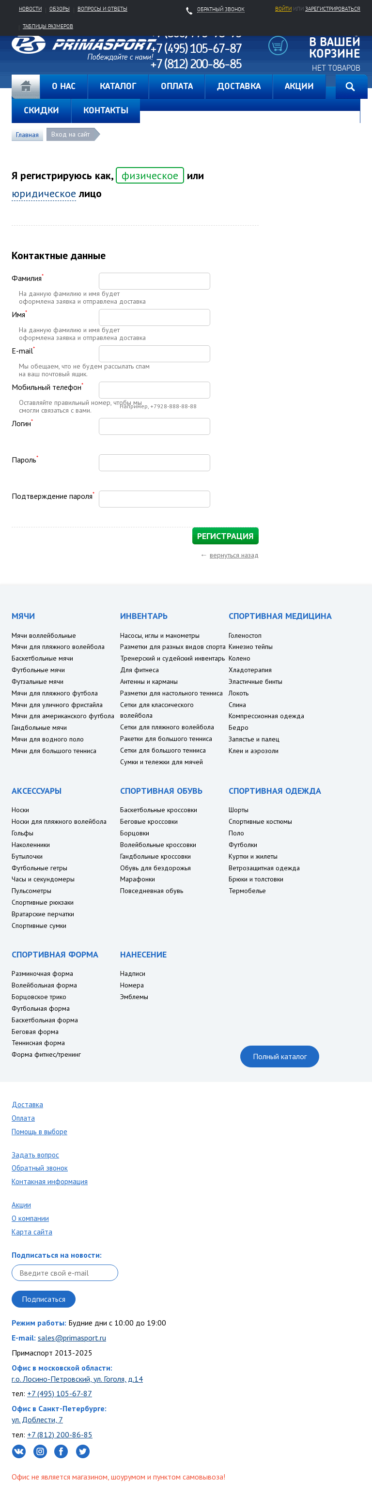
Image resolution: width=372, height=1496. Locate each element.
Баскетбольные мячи (42, 658)
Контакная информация (50, 1181)
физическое (147, 175)
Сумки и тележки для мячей (161, 761)
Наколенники (31, 844)
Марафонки (137, 879)
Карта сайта (32, 1231)
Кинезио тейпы (251, 646)
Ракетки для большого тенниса (166, 738)
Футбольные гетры (39, 868)
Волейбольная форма (44, 985)
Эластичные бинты (255, 681)
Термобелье (247, 890)
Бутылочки (27, 856)
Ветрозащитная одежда (264, 868)
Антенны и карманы (149, 681)
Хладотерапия (250, 669)
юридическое (44, 193)
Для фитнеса (139, 669)
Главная (26, 87)
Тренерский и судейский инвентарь (172, 658)
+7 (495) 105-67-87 (59, 1393)
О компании (30, 1218)
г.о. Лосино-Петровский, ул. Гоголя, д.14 (77, 1379)
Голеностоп (245, 635)
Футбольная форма (41, 1008)
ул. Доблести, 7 (37, 1419)
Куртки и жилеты (253, 856)
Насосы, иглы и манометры (160, 635)
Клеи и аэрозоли (254, 750)
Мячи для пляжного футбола (55, 693)
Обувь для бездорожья (155, 868)
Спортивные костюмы (260, 821)
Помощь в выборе (39, 1131)
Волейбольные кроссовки (158, 844)
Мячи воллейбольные (44, 635)
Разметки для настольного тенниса (171, 693)
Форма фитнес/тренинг (46, 1054)
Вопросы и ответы (102, 8)
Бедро (238, 727)
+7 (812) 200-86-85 (60, 1434)
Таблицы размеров (48, 26)
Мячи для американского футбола (63, 715)
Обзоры (59, 8)
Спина (237, 704)
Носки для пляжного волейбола (59, 821)
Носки (20, 809)
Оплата (23, 1118)
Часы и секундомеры (43, 879)
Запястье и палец (254, 739)
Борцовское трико (39, 996)
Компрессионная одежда (266, 715)
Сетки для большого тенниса (163, 750)
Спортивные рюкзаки (43, 902)
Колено (239, 658)
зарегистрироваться (332, 8)
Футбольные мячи (38, 669)
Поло (236, 833)
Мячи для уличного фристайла (57, 704)
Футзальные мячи (37, 681)
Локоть (238, 693)
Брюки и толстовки (256, 879)
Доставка (27, 1104)
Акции (21, 1204)
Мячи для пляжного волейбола (58, 646)
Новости (30, 8)
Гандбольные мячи (39, 727)
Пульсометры (31, 890)
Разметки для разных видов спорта (173, 646)
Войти (283, 8)
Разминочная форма (42, 973)
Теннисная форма (38, 1042)
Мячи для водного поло (48, 739)
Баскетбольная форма (45, 1020)
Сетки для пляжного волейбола (167, 727)
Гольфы (22, 833)
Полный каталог (280, 1056)
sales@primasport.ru (72, 1337)
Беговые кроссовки (149, 821)
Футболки (243, 844)
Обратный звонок (40, 1167)
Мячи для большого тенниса (54, 750)
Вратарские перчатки (43, 914)
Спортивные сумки (39, 925)
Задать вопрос (35, 1154)
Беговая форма (35, 1031)
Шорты (238, 809)
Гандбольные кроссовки (155, 856)
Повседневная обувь (151, 890)
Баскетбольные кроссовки (158, 809)
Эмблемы (134, 996)
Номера (132, 985)
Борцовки (134, 833)
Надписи (132, 973)
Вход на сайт (70, 134)
